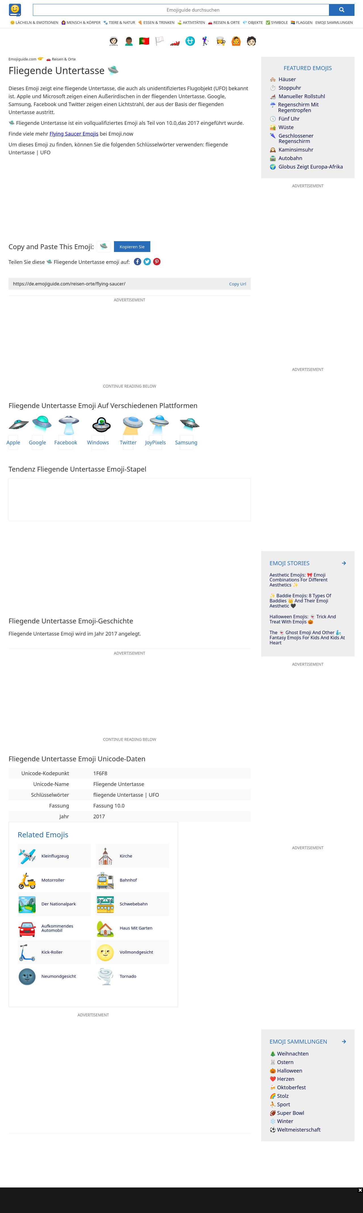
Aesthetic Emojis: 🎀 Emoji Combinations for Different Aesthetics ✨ (299, 580)
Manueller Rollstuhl (297, 96)
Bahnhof (128, 880)
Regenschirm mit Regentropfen (294, 107)
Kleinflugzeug (55, 856)
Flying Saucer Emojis (74, 133)
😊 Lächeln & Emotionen (34, 22)
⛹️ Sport (280, 1104)
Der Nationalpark (58, 904)
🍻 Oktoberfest (288, 1087)
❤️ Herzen (282, 1079)
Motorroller (52, 880)
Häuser (283, 79)
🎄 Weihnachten (289, 1054)
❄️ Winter (281, 1121)
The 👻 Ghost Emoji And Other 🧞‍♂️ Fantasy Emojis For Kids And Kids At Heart (307, 637)
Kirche (126, 856)
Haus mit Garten (136, 928)
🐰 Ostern (282, 1062)
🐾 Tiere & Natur (119, 22)
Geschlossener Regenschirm (292, 138)
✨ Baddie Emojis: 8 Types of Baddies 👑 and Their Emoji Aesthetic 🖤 (300, 600)
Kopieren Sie (132, 245)
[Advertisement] (181, 1200)
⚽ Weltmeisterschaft (295, 1130)
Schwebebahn (134, 904)
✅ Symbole (277, 22)
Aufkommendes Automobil (57, 928)
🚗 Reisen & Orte (224, 22)
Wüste (282, 127)
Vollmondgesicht (136, 952)
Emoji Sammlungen (334, 22)
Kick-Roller (51, 952)
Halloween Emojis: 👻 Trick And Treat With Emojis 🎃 (303, 619)
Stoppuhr (285, 88)
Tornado (128, 976)
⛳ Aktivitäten (191, 22)
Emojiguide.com (22, 59)
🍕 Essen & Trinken (156, 22)
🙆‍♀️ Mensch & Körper (81, 22)
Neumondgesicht (58, 976)
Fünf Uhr (285, 119)
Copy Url (237, 284)
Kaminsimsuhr (291, 150)
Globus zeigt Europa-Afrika (306, 167)
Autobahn (286, 158)
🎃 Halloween (286, 1071)
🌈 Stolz (279, 1096)
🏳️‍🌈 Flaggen (302, 22)
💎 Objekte (252, 22)
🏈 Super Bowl (287, 1113)
